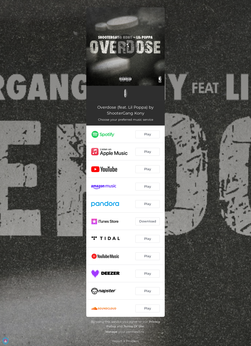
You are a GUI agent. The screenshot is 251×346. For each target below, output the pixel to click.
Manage (111, 331)
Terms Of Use (134, 326)
